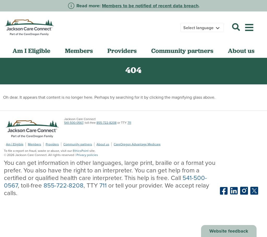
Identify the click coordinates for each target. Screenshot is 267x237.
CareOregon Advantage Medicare (137, 144)
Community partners (182, 50)
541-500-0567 (73, 122)
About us (241, 50)
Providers (122, 50)
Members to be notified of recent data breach (150, 6)
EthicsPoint (81, 151)
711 (129, 122)
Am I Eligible (31, 50)
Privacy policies (87, 155)
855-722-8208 (106, 122)
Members (79, 50)
